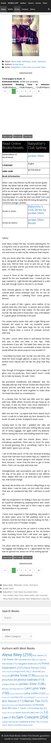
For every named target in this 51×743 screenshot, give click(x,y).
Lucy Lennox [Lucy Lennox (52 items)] (42, 697)
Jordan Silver (18, 64)
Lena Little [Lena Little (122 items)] (34, 693)
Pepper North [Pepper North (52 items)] (8, 713)
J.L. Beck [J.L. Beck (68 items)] (35, 671)
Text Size (28, 136)
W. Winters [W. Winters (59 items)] (11, 725)
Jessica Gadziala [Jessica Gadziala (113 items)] (31, 679)
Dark (45, 3)
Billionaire (26, 61)
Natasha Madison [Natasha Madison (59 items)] (26, 705)
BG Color (18, 136)
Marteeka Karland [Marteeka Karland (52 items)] (10, 705)
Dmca (32, 9)
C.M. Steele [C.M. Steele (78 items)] (9, 659)
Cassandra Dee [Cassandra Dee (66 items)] (26, 659)
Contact (25, 9)
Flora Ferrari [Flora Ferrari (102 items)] (35, 667)
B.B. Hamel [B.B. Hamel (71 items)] (40, 655)
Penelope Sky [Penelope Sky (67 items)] (39, 708)
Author (23, 3)
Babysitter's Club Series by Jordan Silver (28, 67)
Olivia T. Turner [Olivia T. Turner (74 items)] (21, 708)
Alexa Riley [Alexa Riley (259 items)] (17, 654)
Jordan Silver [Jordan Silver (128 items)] (31, 684)
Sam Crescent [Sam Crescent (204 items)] (32, 717)
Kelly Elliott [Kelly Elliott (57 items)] (18, 689)
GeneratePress (39, 738)
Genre (31, 3)
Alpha (3, 9)
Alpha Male (16, 61)
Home (3, 3)
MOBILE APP (13, 3)
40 (39, 91)
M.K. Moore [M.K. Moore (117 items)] (13, 701)
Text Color (7, 136)
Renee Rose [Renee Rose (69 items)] (22, 712)
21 (30, 91)
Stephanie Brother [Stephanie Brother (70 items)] (29, 721)
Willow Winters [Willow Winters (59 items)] (25, 725)
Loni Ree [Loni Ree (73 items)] (17, 697)
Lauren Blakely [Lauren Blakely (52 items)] (16, 694)
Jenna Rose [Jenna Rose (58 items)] (42, 676)
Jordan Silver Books (36, 221)
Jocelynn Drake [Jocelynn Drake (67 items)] (10, 684)
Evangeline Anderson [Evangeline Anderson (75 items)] (29, 663)
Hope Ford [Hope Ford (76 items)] (21, 671)
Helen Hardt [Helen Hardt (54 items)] (8, 672)
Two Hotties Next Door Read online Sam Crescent (25, 595)
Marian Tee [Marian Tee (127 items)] (35, 701)
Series (38, 3)
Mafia (10, 9)
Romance (42, 61)
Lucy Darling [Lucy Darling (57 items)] (29, 697)
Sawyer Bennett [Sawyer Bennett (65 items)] (10, 722)
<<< (5, 91)
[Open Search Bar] (49, 9)
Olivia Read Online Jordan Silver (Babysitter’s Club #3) (26, 598)
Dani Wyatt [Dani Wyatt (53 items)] (41, 660)
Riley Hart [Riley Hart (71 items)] (36, 712)
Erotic (17, 9)
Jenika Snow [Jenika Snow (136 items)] (23, 675)
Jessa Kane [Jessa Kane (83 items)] (9, 679)
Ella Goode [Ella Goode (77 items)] (9, 663)
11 (25, 91)
